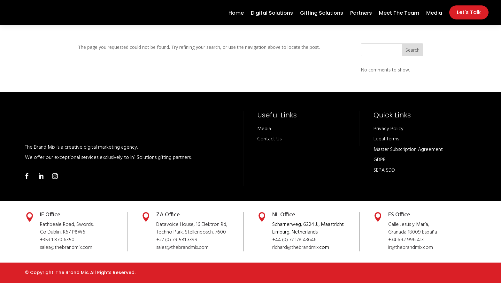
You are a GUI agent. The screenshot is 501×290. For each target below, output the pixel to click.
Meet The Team (399, 17)
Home (236, 17)
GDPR (380, 167)
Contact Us (269, 146)
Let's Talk (469, 15)
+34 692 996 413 (406, 247)
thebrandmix (184, 254)
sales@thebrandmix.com (66, 254)
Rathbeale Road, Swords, (67, 231)
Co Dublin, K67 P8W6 (62, 239)
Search (412, 57)
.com (203, 254)
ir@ (391, 254)
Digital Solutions (272, 17)
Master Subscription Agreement (408, 156)
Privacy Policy (389, 136)
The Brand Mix (72, 279)
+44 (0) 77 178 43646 (294, 247)
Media (434, 17)
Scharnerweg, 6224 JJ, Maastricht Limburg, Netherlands (308, 235)
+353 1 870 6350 (57, 247)
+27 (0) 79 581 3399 (176, 247)
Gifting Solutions (321, 17)
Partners (361, 17)
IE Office (50, 222)
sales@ (163, 254)
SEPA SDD (384, 177)
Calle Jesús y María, (408, 231)
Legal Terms (386, 146)
